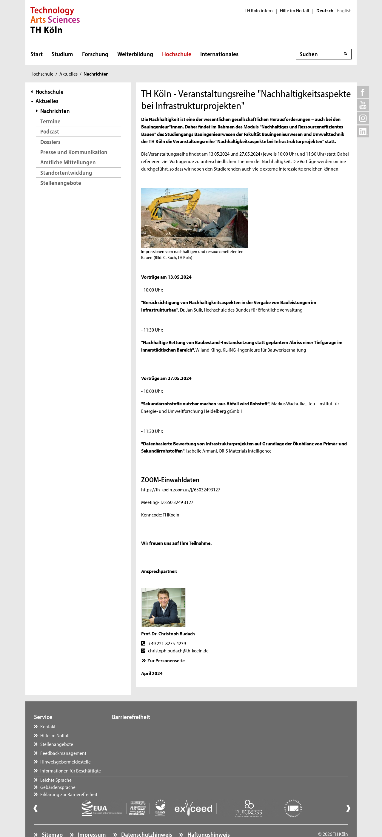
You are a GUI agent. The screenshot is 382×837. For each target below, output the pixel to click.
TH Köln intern (259, 10)
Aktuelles (68, 73)
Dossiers (50, 141)
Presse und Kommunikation (73, 152)
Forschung (95, 54)
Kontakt (48, 726)
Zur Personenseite (166, 660)
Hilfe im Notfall (294, 10)
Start (36, 54)
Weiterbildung (135, 54)
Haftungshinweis (208, 818)
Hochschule (176, 54)
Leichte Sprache (133, 726)
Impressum (91, 818)
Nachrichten (55, 110)
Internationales (219, 54)
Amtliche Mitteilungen (68, 162)
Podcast (49, 131)
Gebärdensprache (135, 735)
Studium (62, 54)
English (344, 10)
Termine (50, 121)
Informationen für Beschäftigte (70, 770)
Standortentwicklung (66, 172)
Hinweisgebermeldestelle (65, 761)
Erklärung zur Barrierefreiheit (146, 744)
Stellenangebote (60, 182)
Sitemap (52, 818)
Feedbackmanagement (63, 752)
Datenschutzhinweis (146, 818)
